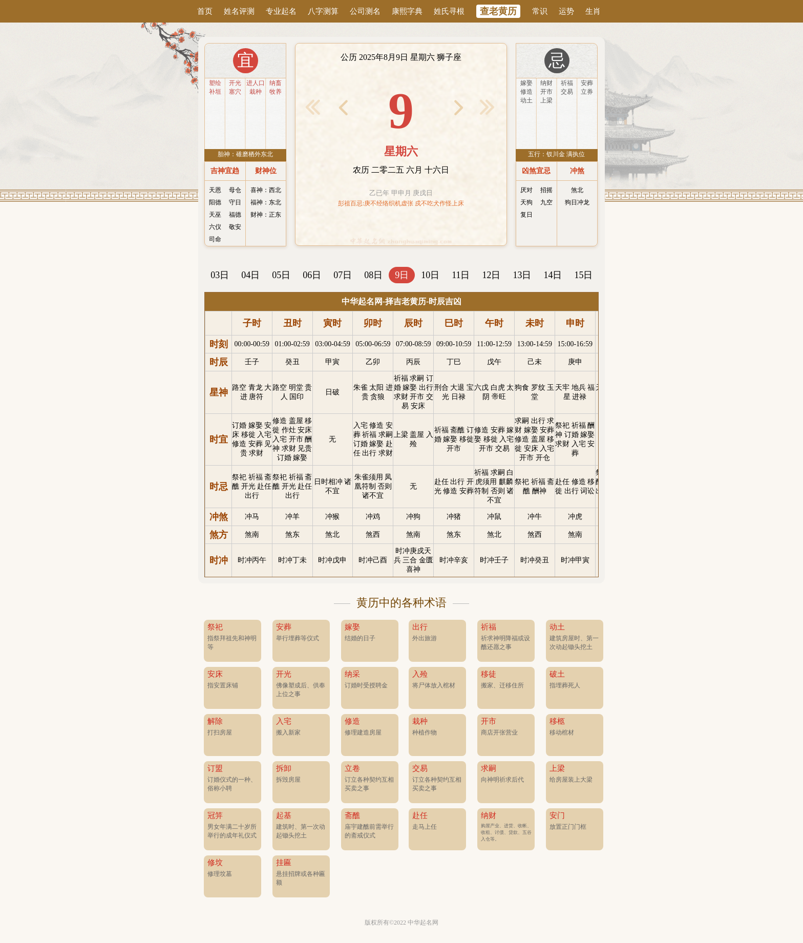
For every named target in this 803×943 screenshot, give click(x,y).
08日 (373, 275)
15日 (583, 275)
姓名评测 (239, 11)
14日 (552, 275)
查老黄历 (498, 11)
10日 (430, 275)
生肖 (593, 11)
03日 (219, 275)
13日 (522, 275)
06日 (312, 275)
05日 (281, 275)
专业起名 (281, 11)
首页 (205, 11)
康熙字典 (407, 11)
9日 (402, 275)
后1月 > (487, 107)
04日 (250, 275)
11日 (461, 275)
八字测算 (323, 11)
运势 (566, 11)
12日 (491, 275)
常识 (539, 11)
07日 (342, 275)
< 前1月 (313, 107)
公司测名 (365, 11)
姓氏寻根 (449, 11)
